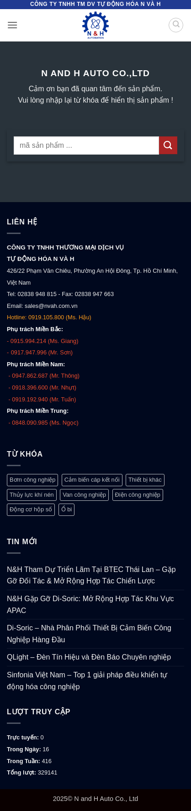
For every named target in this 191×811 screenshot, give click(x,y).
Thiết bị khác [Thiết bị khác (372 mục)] (145, 479)
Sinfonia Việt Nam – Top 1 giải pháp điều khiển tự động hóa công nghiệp (87, 681)
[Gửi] (168, 145)
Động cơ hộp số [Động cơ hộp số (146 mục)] (31, 509)
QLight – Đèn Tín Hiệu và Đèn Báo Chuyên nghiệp (89, 657)
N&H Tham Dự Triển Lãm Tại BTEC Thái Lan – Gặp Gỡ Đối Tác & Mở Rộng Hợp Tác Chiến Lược (91, 575)
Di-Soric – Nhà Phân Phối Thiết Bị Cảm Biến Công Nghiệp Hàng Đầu (89, 634)
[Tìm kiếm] (176, 25)
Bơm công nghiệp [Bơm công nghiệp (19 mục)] (32, 479)
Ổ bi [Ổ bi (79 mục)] (66, 509)
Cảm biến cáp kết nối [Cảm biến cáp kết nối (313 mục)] (92, 479)
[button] (12, 25)
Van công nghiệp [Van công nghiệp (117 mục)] (84, 494)
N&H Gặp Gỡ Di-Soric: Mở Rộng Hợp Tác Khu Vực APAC (90, 604)
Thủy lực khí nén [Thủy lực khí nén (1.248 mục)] (32, 494)
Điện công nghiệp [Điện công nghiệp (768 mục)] (137, 494)
